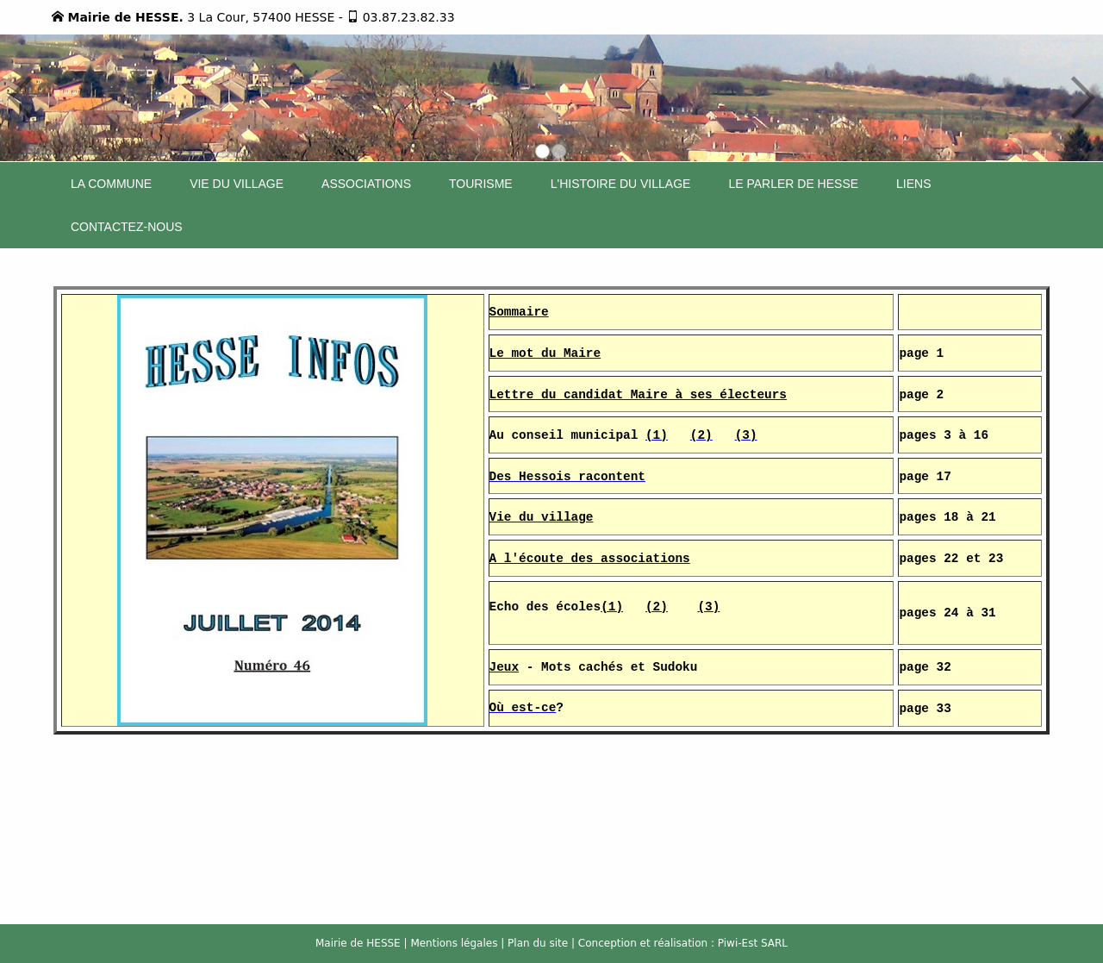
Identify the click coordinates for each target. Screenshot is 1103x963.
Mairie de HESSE (358, 943)
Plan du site (538, 943)
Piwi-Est (737, 943)
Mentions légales (453, 943)
